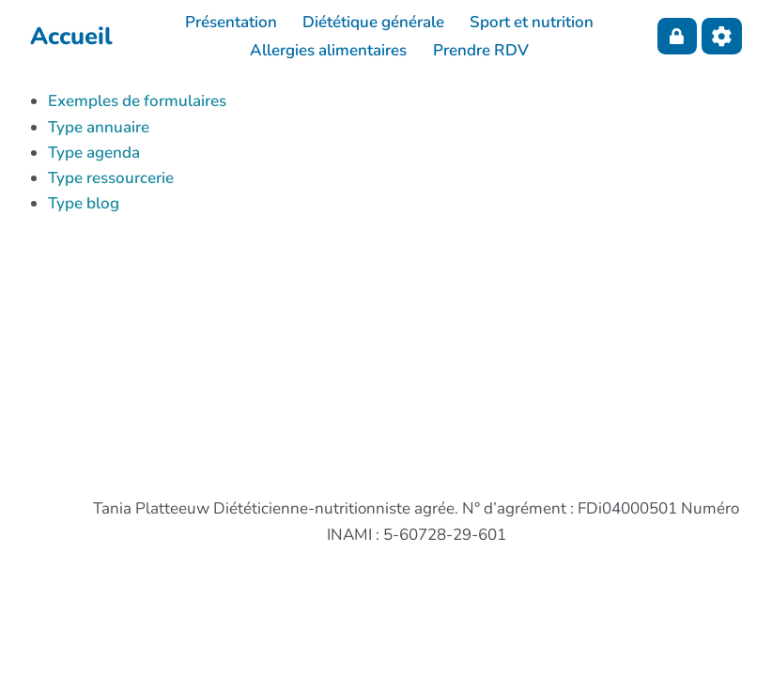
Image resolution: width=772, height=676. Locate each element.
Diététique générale (373, 22)
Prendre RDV (481, 50)
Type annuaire (98, 127)
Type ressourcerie (111, 178)
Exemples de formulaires (137, 101)
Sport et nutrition (532, 22)
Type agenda (94, 152)
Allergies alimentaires (328, 50)
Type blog (83, 203)
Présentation (231, 22)
